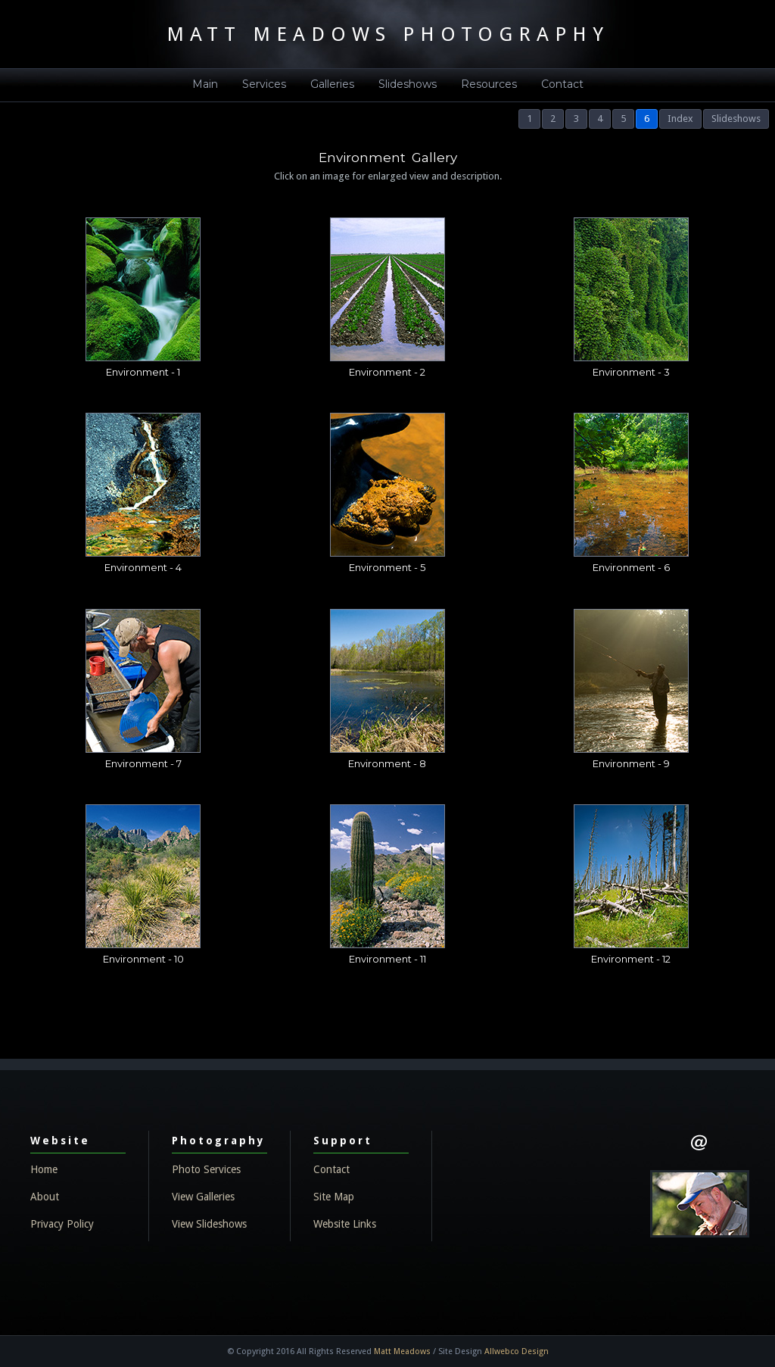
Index (680, 118)
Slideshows (407, 84)
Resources (489, 84)
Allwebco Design (516, 1351)
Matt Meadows (402, 1351)
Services (264, 84)
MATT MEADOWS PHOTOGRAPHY (388, 34)
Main (205, 84)
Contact (562, 84)
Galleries (332, 84)
